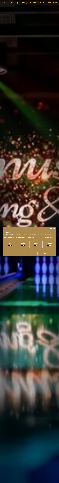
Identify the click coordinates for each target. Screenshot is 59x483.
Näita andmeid (49, 249)
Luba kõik (46, 253)
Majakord (49, 2)
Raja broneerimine (6, 3)
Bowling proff (17, 3)
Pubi (30, 2)
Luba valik (29, 253)
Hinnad (39, 2)
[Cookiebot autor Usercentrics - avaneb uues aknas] (50, 228)
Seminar (55, 2)
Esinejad (34, 2)
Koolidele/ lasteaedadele (24, 3)
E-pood (44, 3)
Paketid (12, 2)
